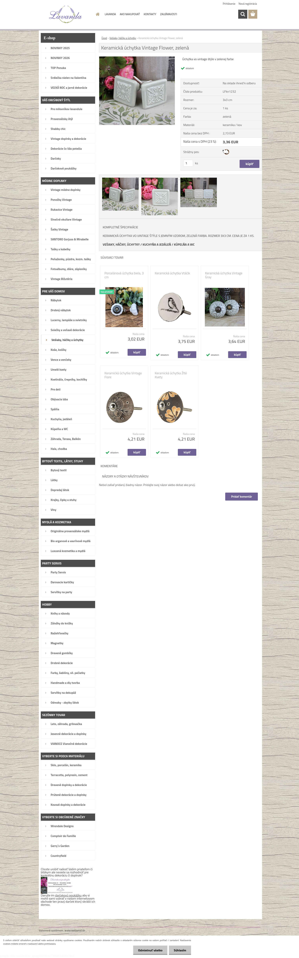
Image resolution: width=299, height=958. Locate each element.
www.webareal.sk (75, 930)
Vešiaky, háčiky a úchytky (123, 38)
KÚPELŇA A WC (184, 244)
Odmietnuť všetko (150, 950)
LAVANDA (110, 14)
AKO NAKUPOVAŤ (130, 14)
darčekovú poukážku (68, 895)
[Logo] (65, 14)
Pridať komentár (241, 496)
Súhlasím (180, 950)
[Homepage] (97, 14)
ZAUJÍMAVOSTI (168, 14)
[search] (242, 14)
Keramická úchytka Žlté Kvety (171, 375)
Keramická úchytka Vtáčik (172, 273)
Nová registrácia (248, 4)
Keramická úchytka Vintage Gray (224, 275)
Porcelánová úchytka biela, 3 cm (124, 275)
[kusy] (188, 163)
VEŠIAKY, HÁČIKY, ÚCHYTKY (121, 244)
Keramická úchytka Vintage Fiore (123, 375)
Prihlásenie (229, 4)
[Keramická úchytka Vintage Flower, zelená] (137, 58)
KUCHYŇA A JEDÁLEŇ (157, 244)
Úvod (104, 38)
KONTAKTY (150, 14)
